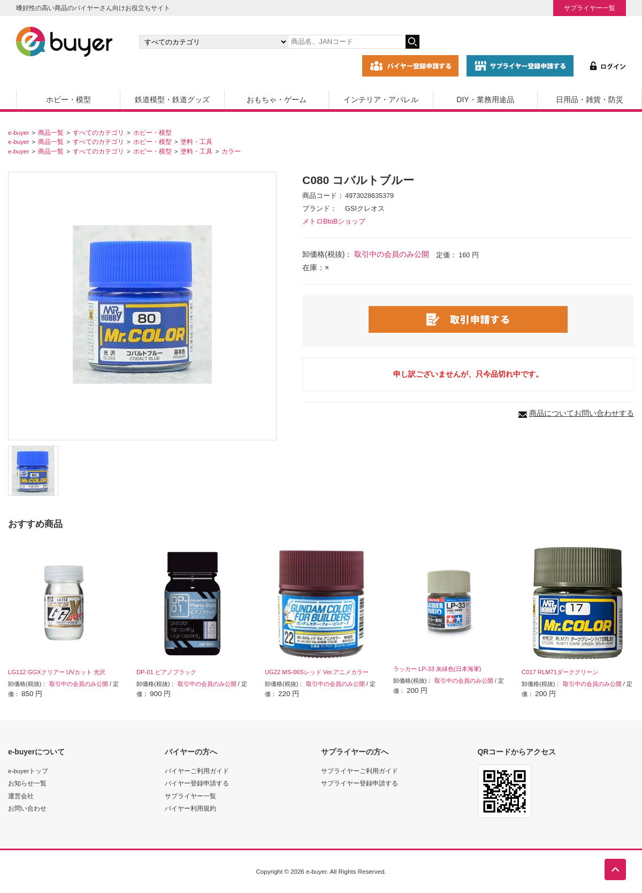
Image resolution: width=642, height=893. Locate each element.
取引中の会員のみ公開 (391, 254)
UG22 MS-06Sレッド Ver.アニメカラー (317, 672)
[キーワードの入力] (347, 42)
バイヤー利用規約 (190, 808)
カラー (231, 151)
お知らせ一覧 (27, 783)
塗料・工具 (196, 141)
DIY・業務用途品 (485, 99)
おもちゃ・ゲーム (277, 99)
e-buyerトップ (28, 770)
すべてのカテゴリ (98, 132)
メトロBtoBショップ (333, 221)
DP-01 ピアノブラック (166, 672)
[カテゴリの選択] (213, 42)
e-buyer (18, 132)
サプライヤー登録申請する (359, 783)
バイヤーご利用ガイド (197, 770)
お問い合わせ (27, 808)
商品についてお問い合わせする (581, 413)
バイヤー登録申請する (197, 783)
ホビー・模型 (68, 99)
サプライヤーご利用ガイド (359, 770)
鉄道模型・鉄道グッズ (172, 99)
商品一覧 (51, 132)
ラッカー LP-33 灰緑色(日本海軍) (437, 669)
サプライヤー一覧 (589, 7)
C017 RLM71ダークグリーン (560, 672)
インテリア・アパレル (380, 99)
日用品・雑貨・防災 (589, 99)
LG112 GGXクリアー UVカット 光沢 (56, 672)
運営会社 (21, 795)
